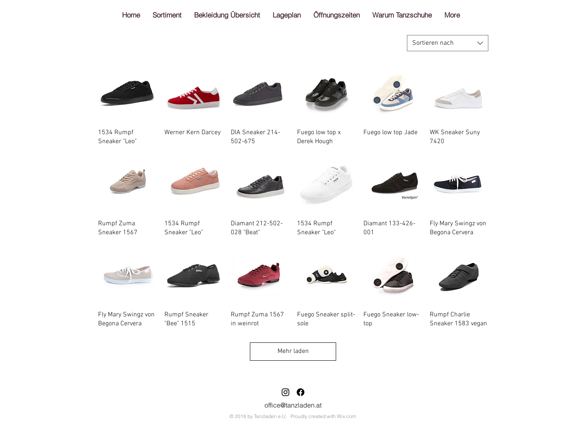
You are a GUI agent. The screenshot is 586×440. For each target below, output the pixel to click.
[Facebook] (300, 392)
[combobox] (447, 43)
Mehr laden (293, 351)
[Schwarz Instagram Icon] (285, 392)
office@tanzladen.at (293, 405)
